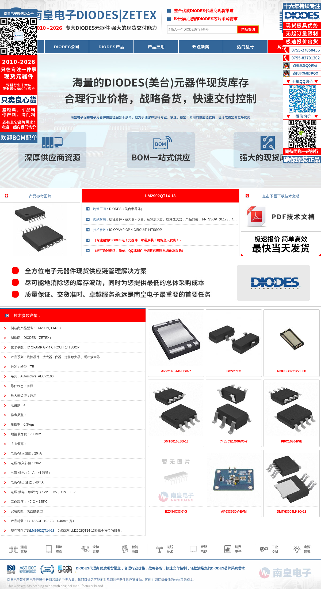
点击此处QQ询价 (305, 65)
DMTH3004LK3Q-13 (292, 511)
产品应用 (156, 46)
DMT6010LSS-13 (175, 441)
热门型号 (245, 46)
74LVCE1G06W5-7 (234, 441)
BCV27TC (234, 371)
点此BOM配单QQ (305, 73)
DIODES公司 (67, 46)
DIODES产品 (111, 46)
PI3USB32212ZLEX (291, 371)
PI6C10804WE (291, 441)
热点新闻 (200, 46)
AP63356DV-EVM (234, 511)
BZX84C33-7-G (176, 511)
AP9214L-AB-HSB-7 (176, 371)
